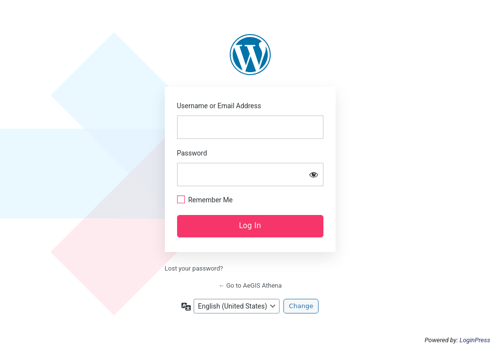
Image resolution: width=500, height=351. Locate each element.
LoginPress (475, 340)
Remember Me (210, 200)
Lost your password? (194, 268)
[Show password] (313, 174)
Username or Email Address (219, 106)
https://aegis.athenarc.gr (250, 54)
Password (192, 153)
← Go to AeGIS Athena (249, 285)
